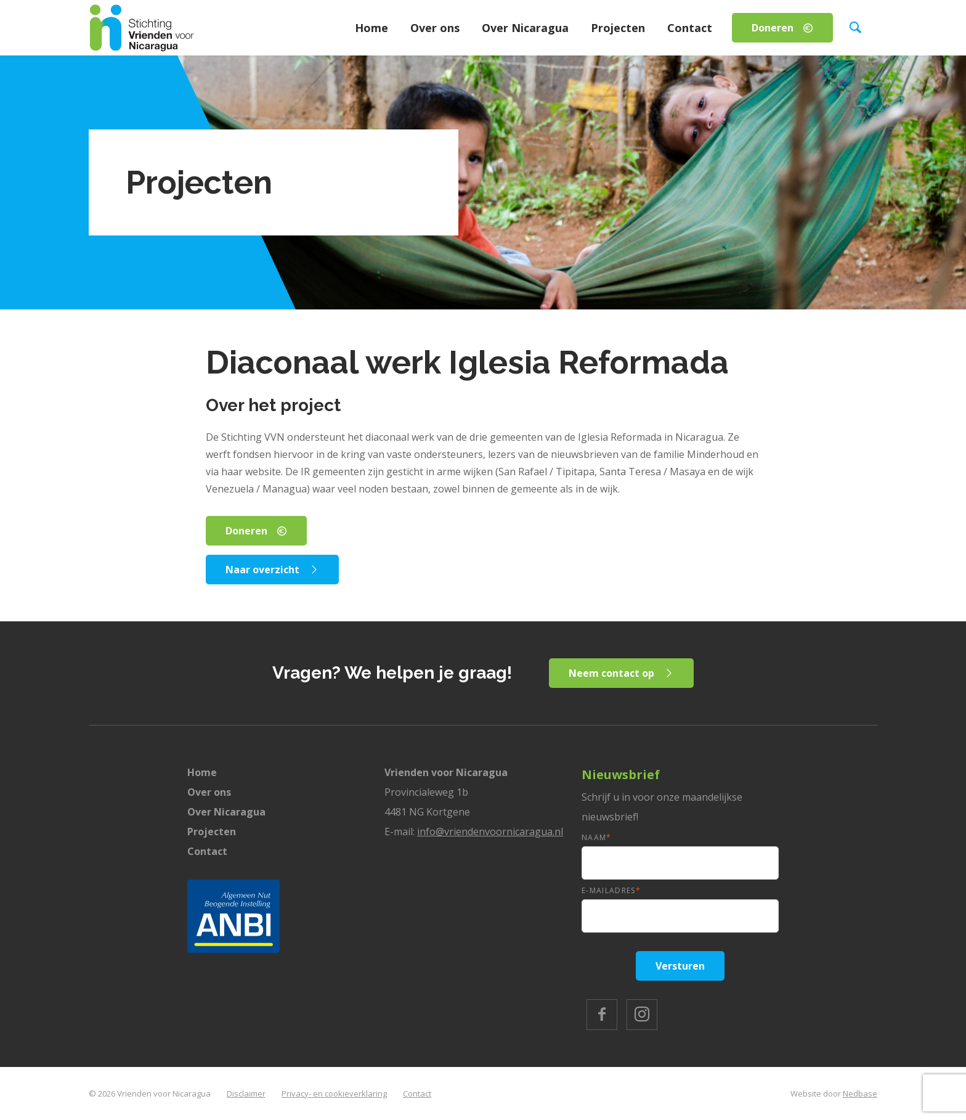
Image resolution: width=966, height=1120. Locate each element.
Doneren (773, 28)
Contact (689, 27)
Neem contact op (611, 673)
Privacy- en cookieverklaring (334, 1093)
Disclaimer (246, 1093)
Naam (597, 837)
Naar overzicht (262, 569)
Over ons (435, 27)
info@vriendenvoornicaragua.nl (490, 831)
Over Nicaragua (525, 27)
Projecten (618, 27)
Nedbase (860, 1093)
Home (371, 27)
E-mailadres (611, 890)
